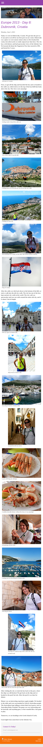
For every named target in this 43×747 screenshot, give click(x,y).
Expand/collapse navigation (21, 3)
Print (4, 739)
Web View (38, 741)
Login (39, 739)
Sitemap (10, 739)
